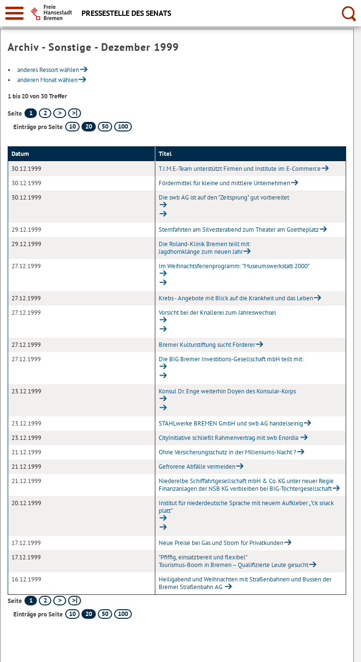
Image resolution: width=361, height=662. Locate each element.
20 (88, 126)
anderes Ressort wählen (48, 70)
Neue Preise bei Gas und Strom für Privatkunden (221, 543)
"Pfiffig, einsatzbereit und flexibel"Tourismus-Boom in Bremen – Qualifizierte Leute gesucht (233, 561)
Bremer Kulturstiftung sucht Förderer (207, 345)
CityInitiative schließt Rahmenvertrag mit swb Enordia (229, 438)
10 (72, 126)
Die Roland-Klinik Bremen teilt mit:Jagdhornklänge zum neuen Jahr (205, 248)
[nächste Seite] (59, 113)
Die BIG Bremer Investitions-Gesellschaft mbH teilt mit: (231, 359)
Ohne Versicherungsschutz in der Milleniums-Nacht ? (227, 452)
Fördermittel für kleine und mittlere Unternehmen (224, 183)
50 (105, 126)
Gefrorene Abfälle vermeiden (197, 466)
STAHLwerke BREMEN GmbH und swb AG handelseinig (231, 423)
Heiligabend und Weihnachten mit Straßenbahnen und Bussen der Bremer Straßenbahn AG (245, 583)
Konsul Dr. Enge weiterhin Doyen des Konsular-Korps (227, 391)
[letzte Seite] (74, 113)
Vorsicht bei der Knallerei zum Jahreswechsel (217, 312)
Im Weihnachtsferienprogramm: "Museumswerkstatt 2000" (234, 266)
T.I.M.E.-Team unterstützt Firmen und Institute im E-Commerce (240, 169)
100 (123, 126)
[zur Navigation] (14, 13)
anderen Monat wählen (47, 80)
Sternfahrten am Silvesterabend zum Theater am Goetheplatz (239, 229)
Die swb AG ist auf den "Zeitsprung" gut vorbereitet (224, 197)
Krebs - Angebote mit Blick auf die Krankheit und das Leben (236, 298)
